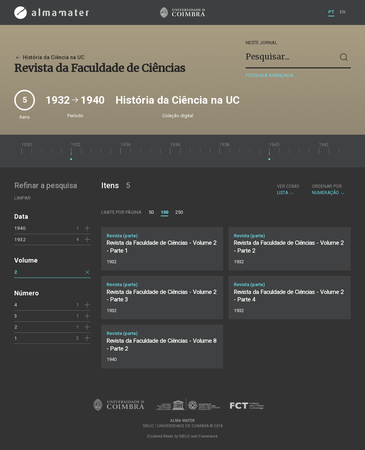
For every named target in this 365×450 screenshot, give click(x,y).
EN (342, 12)
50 (151, 212)
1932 (20, 239)
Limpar (22, 198)
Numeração (328, 189)
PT (331, 12)
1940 (20, 228)
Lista (288, 189)
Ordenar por (327, 186)
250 (179, 212)
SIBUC (184, 436)
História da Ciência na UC (49, 58)
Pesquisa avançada (270, 75)
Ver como (288, 186)
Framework (208, 436)
